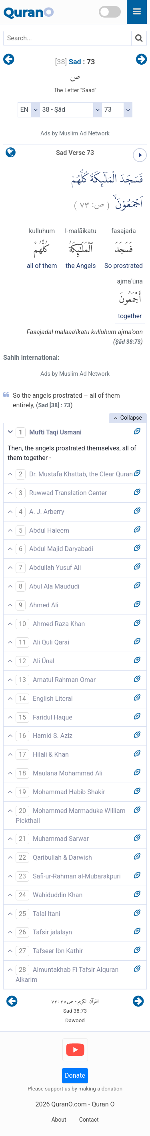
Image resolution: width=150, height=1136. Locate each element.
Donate (75, 1075)
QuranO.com (68, 1104)
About (58, 1119)
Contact (89, 1119)
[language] (10, 154)
